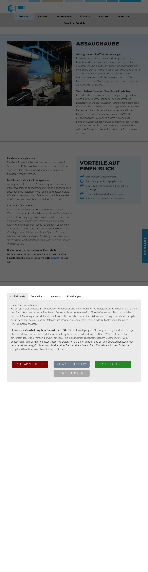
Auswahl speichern (71, 364)
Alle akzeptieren (30, 364)
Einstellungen (72, 373)
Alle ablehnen (113, 364)
